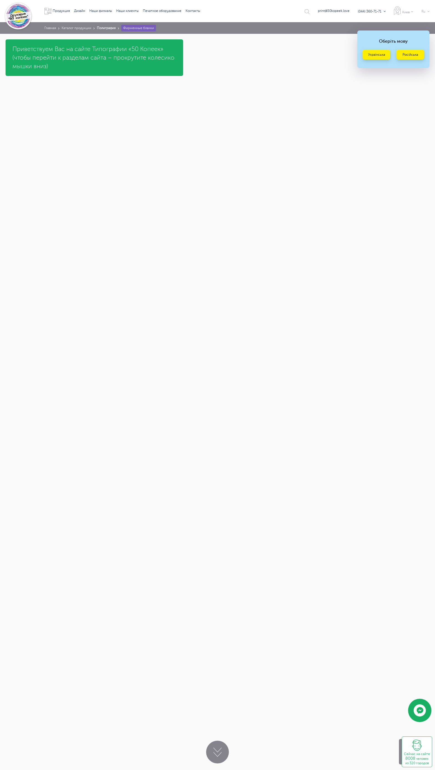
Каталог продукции (76, 28)
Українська (376, 55)
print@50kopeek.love (334, 10)
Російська (410, 55)
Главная (50, 28)
